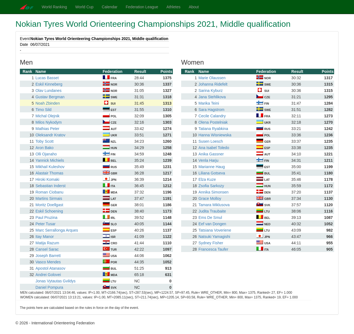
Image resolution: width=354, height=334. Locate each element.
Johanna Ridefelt (213, 84)
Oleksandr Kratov (50, 135)
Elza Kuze (207, 179)
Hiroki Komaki (47, 179)
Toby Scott (44, 141)
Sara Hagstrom (211, 109)
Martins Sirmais (48, 198)
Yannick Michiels (49, 160)
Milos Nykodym (48, 122)
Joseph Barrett (47, 255)
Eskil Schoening (49, 211)
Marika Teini (209, 103)
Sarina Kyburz (211, 90)
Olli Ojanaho (46, 154)
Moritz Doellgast (49, 205)
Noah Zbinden (47, 103)
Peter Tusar (45, 224)
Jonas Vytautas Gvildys (55, 281)
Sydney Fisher (211, 243)
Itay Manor (44, 236)
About (194, 7)
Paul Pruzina (46, 217)
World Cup (84, 7)
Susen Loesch (211, 141)
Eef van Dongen (212, 224)
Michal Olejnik (47, 116)
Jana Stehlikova (212, 97)
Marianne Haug (212, 167)
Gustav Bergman (49, 97)
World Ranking (54, 7)
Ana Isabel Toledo (214, 147)
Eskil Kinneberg (48, 84)
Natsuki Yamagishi (214, 236)
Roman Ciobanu (49, 192)
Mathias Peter (47, 128)
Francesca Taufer (213, 249)
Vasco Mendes (48, 262)
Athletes (174, 7)
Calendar (109, 7)
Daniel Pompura (49, 287)
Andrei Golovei (48, 274)
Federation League (142, 7)
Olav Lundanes (48, 90)
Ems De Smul (210, 217)
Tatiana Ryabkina (213, 128)
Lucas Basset (47, 78)
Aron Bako (44, 147)
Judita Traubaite (212, 211)
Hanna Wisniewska (215, 135)
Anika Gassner (211, 154)
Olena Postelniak (213, 122)
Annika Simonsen (214, 192)
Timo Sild (43, 109)
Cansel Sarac (47, 249)
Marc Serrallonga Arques (56, 230)
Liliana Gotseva (212, 173)
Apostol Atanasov (50, 268)
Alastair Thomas (49, 173)
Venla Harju (208, 160)
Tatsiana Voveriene (215, 230)
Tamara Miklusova (214, 205)
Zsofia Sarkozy (211, 186)
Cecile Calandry (212, 116)
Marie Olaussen (212, 78)
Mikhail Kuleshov (49, 167)
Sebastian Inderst (50, 186)
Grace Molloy (210, 198)
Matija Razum (47, 243)
